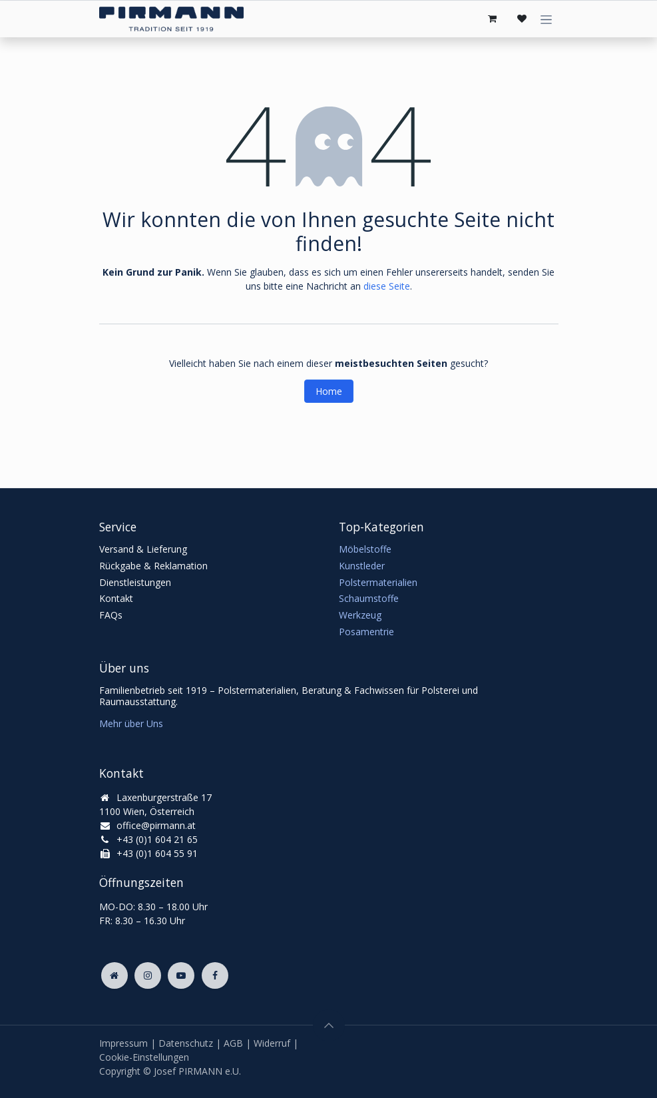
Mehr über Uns (131, 723)
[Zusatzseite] (114, 975)
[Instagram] (147, 975)
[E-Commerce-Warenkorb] (493, 19)
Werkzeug (360, 615)
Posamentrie (366, 631)
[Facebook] (215, 975)
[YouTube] (181, 975)
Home (329, 391)
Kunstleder (362, 565)
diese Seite (386, 286)
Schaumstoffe (369, 598)
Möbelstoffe (365, 549)
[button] (329, 1025)
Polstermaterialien (378, 582)
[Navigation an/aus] (546, 19)
